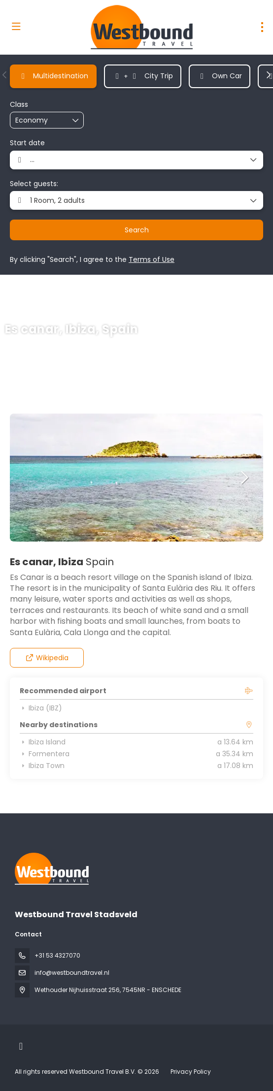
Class (19, 104)
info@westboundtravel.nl (71, 972)
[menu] (262, 27)
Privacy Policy (191, 1071)
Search (137, 230)
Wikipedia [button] (47, 658)
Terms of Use (151, 259)
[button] (5, 75)
